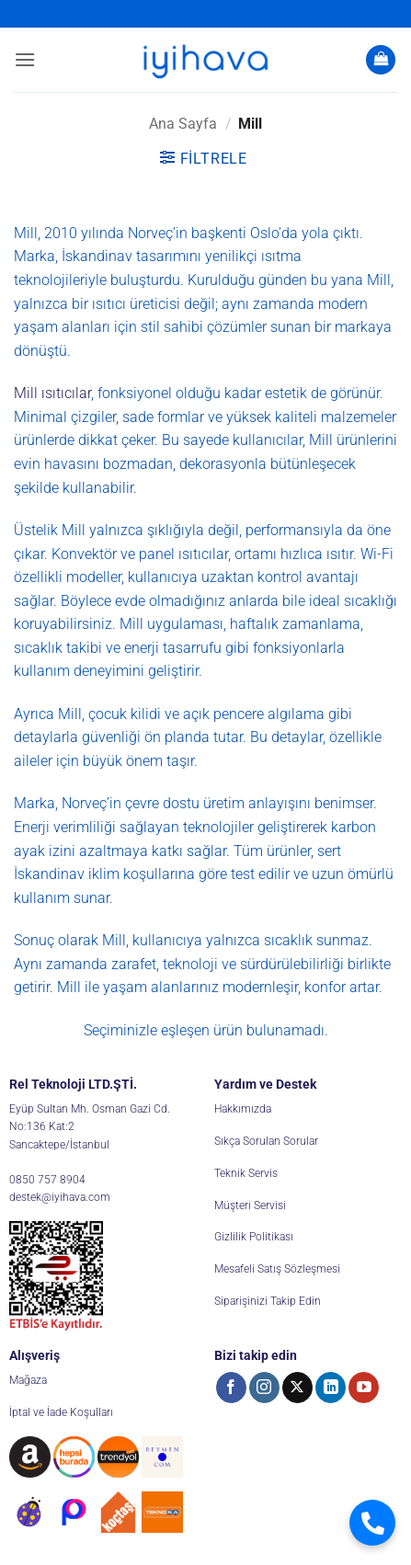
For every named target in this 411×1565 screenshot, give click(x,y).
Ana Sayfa (183, 123)
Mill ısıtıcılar (52, 393)
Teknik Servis (246, 1173)
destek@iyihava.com (59, 1197)
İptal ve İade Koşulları (61, 1412)
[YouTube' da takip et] (363, 1387)
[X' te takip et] (297, 1387)
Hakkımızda (242, 1108)
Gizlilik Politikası (253, 1236)
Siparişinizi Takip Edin (267, 1301)
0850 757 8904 (47, 1179)
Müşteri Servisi (250, 1205)
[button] (25, 59)
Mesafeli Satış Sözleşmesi (277, 1268)
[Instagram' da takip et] (264, 1387)
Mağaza (28, 1380)
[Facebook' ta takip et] (231, 1387)
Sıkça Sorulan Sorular (266, 1141)
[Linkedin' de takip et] (330, 1387)
